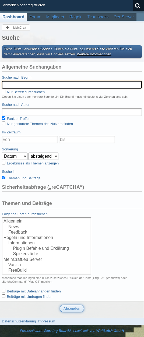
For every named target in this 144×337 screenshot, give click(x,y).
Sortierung (10, 149)
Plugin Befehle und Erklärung (46, 248)
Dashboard (13, 17)
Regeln (75, 17)
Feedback (46, 232)
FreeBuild (46, 270)
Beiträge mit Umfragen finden (27, 296)
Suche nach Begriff (16, 77)
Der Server (124, 17)
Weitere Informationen (94, 54)
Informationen (46, 243)
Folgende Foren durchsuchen (25, 214)
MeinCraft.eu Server (46, 259)
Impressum (46, 321)
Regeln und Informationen (46, 238)
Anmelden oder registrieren (24, 5)
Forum (35, 17)
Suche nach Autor (16, 105)
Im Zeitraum (11, 132)
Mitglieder (55, 17)
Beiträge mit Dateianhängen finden (31, 291)
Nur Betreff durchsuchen (23, 92)
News (46, 227)
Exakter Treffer (16, 118)
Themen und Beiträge (21, 178)
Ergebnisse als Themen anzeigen (30, 163)
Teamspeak (98, 17)
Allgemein (46, 221)
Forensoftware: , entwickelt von (72, 331)
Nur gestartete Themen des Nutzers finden (37, 124)
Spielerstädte (46, 254)
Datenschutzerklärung (19, 321)
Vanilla (46, 265)
